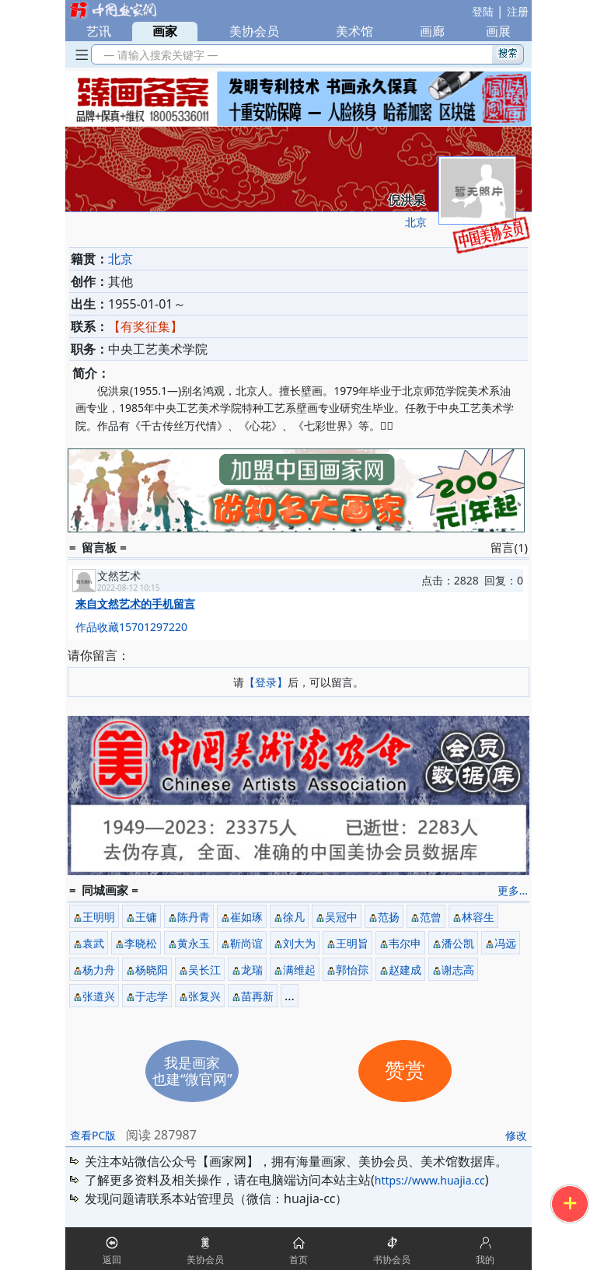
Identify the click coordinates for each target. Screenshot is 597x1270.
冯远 (505, 943)
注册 (518, 11)
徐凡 (294, 916)
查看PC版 (93, 1135)
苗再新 (257, 996)
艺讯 (98, 31)
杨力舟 (98, 969)
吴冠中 (341, 916)
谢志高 (458, 969)
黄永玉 (193, 943)
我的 (485, 1259)
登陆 (483, 11)
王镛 (146, 916)
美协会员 (254, 31)
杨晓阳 (151, 969)
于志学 (151, 996)
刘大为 (299, 943)
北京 (416, 222)
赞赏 (405, 1070)
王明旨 (352, 943)
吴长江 (204, 969)
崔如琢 (246, 916)
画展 (498, 31)
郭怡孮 (352, 969)
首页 (298, 1259)
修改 (516, 1135)
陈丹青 (193, 916)
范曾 (431, 916)
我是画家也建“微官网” (192, 1070)
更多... (513, 890)
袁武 (93, 943)
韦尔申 (405, 943)
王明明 (98, 916)
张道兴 (98, 996)
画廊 (432, 31)
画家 (164, 31)
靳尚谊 (246, 943)
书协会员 (391, 1259)
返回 (112, 1259)
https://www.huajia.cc (430, 1180)
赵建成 (405, 969)
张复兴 (204, 996)
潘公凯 (458, 943)
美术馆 (354, 31)
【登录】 (266, 682)
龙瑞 (252, 969)
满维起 (299, 969)
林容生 (478, 916)
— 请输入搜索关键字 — (158, 54)
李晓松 (140, 943)
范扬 (389, 916)
